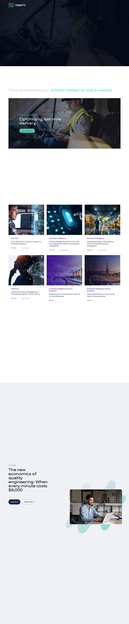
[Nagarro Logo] (17, 5)
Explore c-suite (28, 502)
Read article (14, 502)
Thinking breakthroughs (28, 90)
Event (51, 300)
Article (13, 248)
